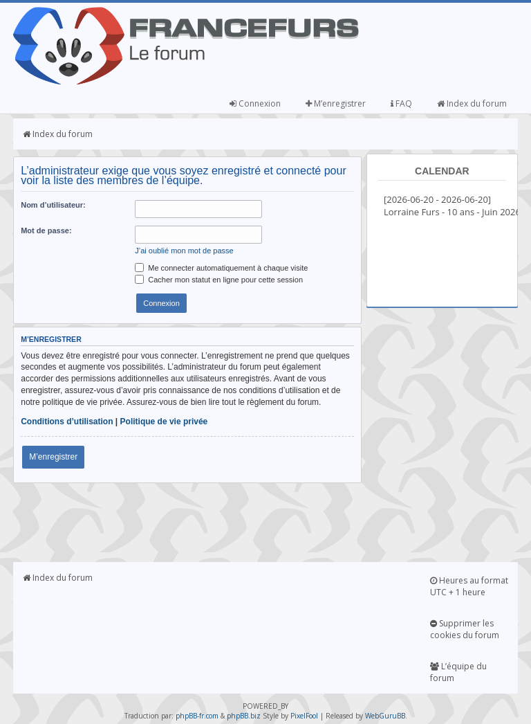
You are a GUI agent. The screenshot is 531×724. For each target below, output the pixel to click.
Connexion (255, 103)
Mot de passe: (46, 230)
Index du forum (472, 103)
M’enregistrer (336, 103)
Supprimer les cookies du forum (464, 629)
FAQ (401, 103)
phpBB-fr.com (197, 716)
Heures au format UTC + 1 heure (469, 586)
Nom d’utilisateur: (53, 205)
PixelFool (304, 716)
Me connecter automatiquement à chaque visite (221, 268)
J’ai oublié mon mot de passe (184, 250)
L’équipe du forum (458, 672)
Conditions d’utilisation (67, 421)
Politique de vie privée (164, 421)
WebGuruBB (385, 716)
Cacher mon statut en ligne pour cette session (219, 279)
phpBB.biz (244, 716)
